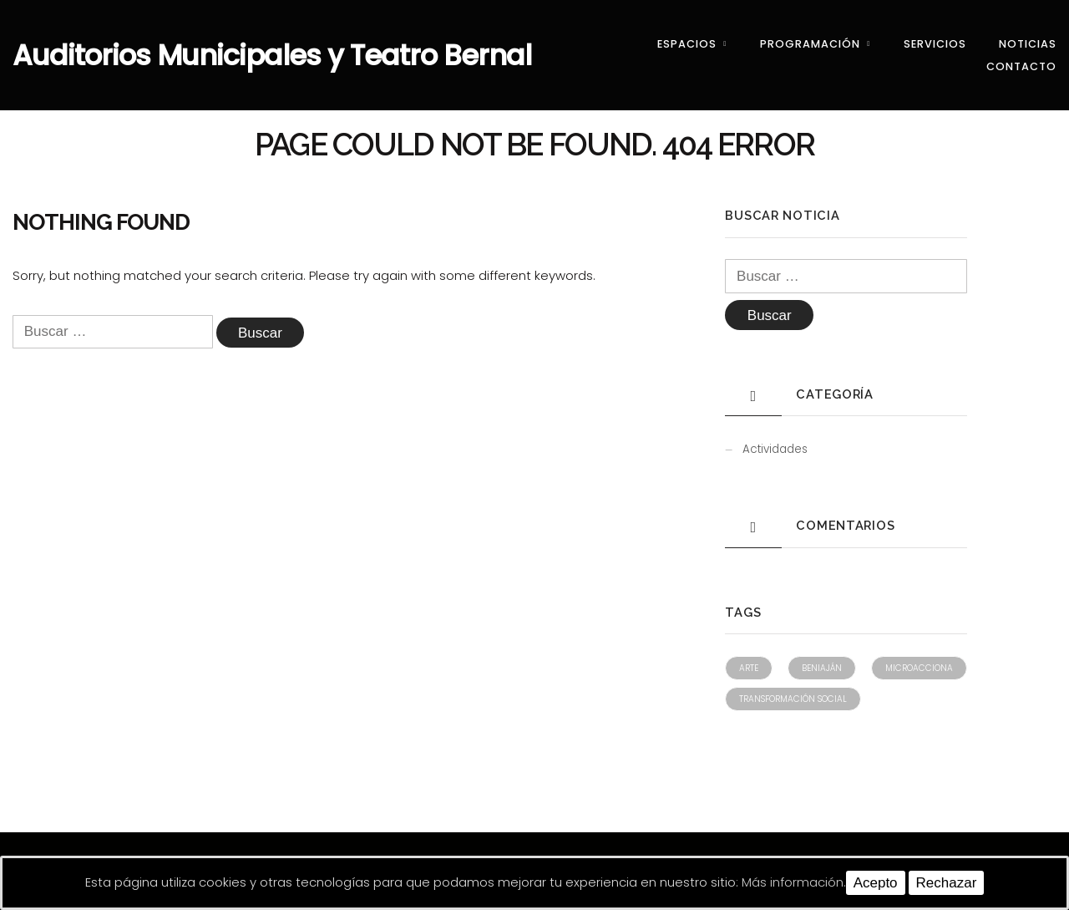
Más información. (794, 882)
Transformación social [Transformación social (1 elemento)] (793, 699)
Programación (810, 44)
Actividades (775, 449)
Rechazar (946, 883)
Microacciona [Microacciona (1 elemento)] (919, 668)
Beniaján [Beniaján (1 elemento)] (822, 668)
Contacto (1021, 66)
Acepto (876, 883)
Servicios (935, 44)
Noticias (1027, 44)
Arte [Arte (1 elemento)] (748, 668)
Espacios (687, 44)
